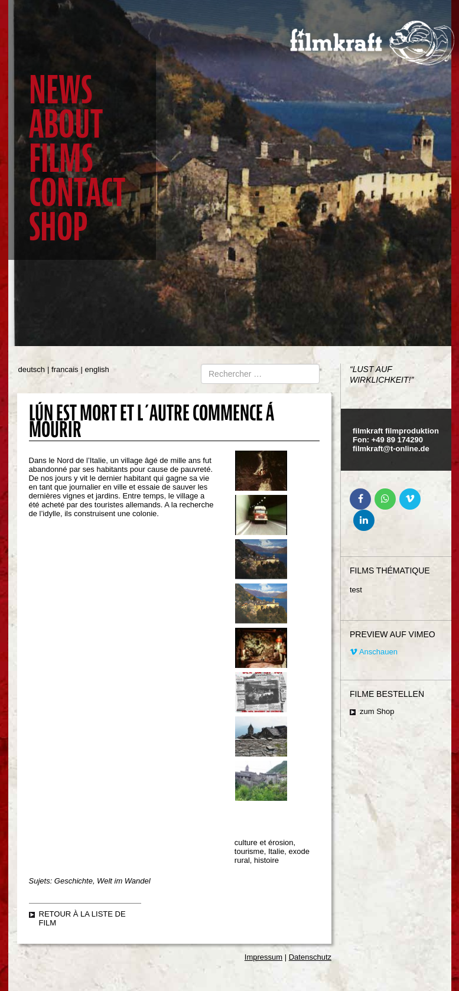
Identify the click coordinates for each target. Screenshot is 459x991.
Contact (77, 193)
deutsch (31, 369)
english (97, 369)
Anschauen (374, 651)
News (60, 90)
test (356, 589)
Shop (58, 227)
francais (65, 369)
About (66, 124)
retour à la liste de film (82, 918)
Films (61, 158)
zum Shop (377, 711)
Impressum (263, 957)
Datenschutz (310, 957)
